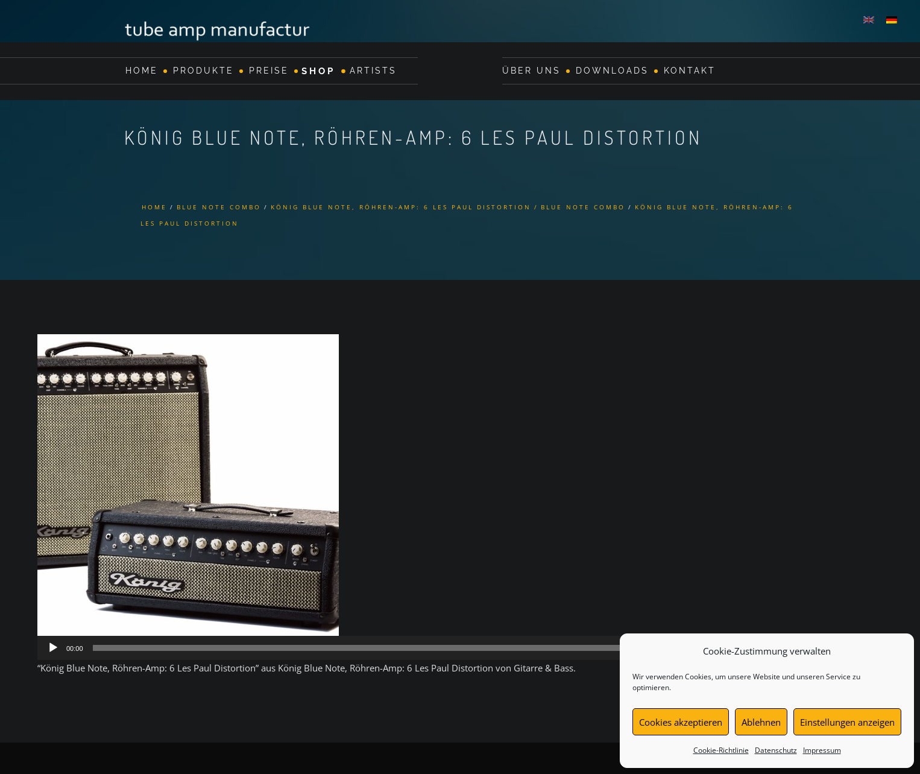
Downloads (612, 70)
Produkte (203, 70)
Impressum (822, 750)
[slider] (443, 648)
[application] (460, 648)
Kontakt (690, 70)
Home (141, 70)
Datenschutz (776, 750)
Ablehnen (761, 722)
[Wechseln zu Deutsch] (891, 19)
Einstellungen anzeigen (847, 722)
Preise (269, 70)
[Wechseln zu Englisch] (868, 19)
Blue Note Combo (219, 207)
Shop (318, 70)
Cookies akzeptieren (680, 722)
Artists (373, 70)
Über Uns (531, 70)
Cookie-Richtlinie (721, 750)
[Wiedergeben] (53, 648)
